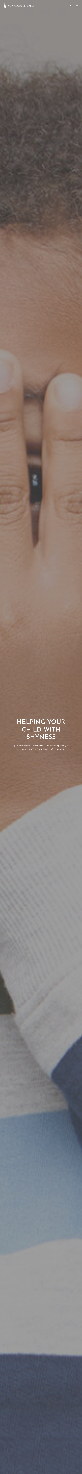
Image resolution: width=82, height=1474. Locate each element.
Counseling (53, 746)
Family (63, 746)
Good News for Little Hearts (29, 746)
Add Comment (57, 749)
